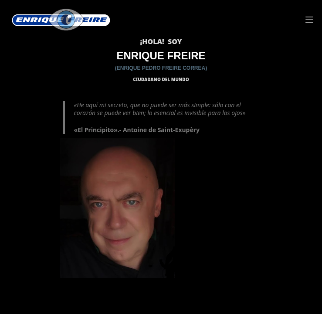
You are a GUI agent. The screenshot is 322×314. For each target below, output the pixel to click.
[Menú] (309, 20)
